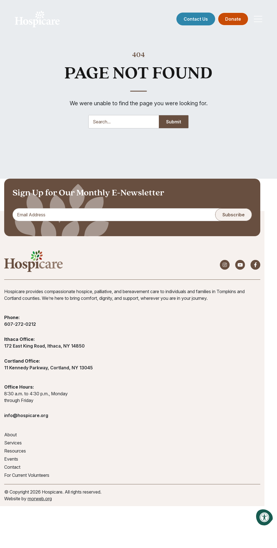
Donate (232, 19)
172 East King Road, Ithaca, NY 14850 (44, 347)
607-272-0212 (20, 325)
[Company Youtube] (240, 266)
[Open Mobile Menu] (257, 19)
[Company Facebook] (255, 266)
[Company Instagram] (225, 266)
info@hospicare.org (26, 416)
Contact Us (195, 19)
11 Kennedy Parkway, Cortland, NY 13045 (48, 368)
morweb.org (40, 499)
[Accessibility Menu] (264, 517)
